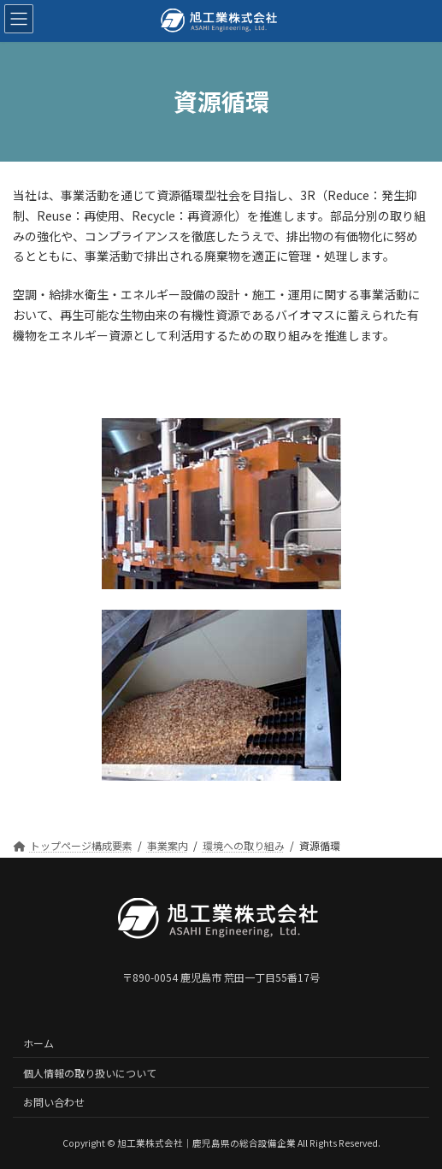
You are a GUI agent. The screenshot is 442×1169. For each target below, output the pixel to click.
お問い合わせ (54, 1102)
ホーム (38, 1043)
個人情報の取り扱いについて (89, 1073)
